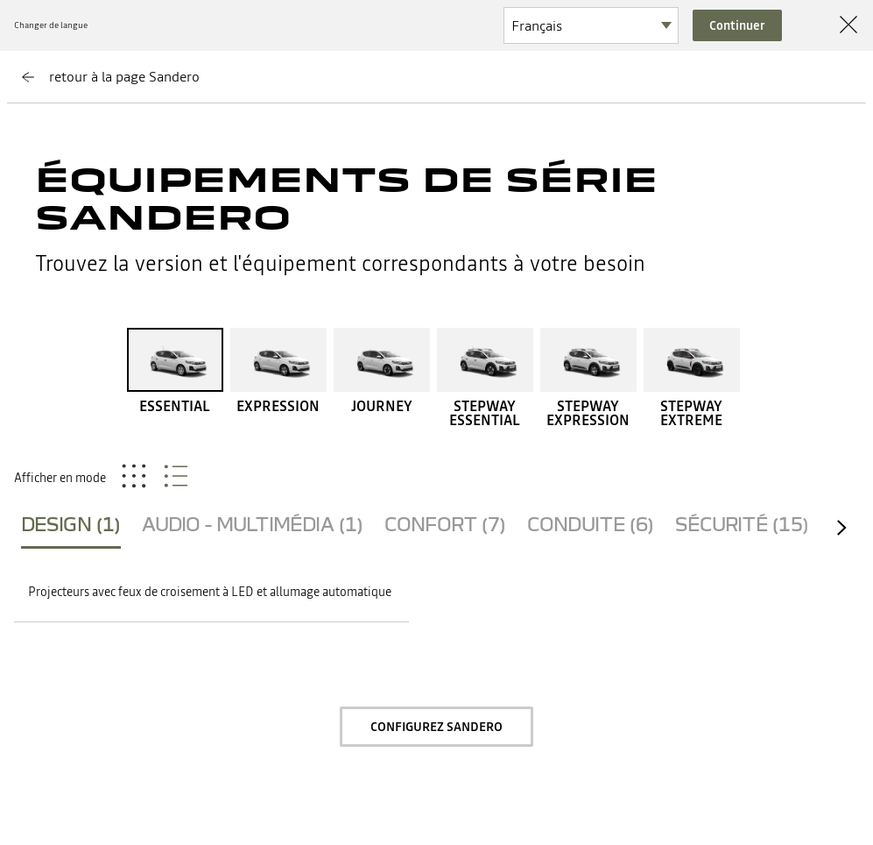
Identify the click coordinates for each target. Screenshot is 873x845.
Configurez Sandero (436, 726)
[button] (211, 592)
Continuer (737, 25)
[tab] (71, 528)
